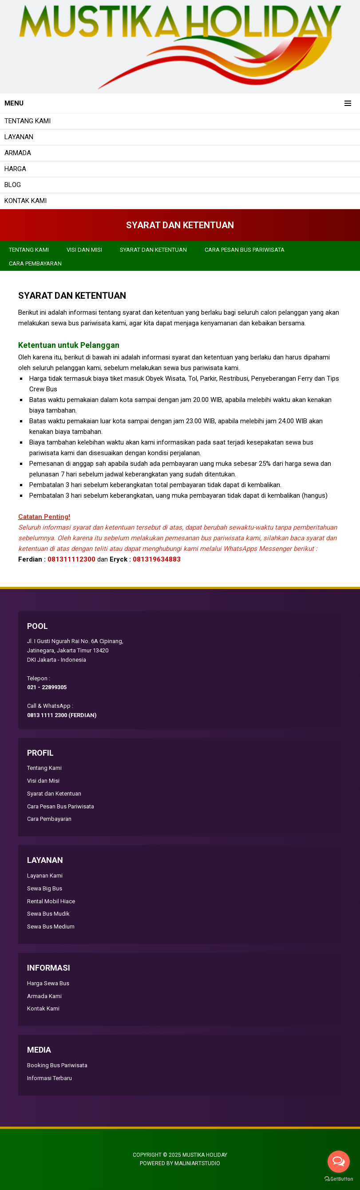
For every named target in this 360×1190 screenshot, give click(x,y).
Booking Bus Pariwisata (57, 1065)
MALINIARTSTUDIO (197, 1163)
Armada (17, 153)
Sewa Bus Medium (51, 926)
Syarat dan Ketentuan (153, 249)
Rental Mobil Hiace (51, 901)
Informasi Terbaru (49, 1078)
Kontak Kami (25, 201)
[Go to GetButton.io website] (338, 1180)
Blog (12, 185)
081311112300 (71, 559)
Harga (15, 169)
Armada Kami (44, 996)
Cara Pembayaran (35, 263)
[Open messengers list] (339, 1162)
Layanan (18, 137)
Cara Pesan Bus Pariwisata (245, 249)
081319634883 (157, 559)
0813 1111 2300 (47, 715)
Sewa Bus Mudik (48, 913)
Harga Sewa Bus (48, 983)
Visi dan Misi (84, 249)
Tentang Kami (27, 121)
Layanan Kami (45, 875)
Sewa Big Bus (44, 888)
